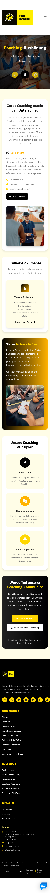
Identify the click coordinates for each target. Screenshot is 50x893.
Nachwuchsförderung (11, 774)
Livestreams (7, 813)
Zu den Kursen (17, 196)
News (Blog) (7, 809)
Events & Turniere (9, 818)
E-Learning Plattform (11, 793)
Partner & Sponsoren (11, 744)
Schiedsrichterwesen (11, 788)
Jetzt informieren (25, 618)
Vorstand (6, 721)
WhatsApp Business (11, 850)
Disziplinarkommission (11, 730)
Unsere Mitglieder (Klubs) (13, 753)
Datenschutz (6, 871)
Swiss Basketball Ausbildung (25, 627)
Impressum (19, 871)
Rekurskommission (10, 735)
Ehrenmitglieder (9, 749)
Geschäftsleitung (9, 726)
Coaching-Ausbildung (11, 783)
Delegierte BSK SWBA (11, 740)
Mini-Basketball (9, 779)
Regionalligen (8, 770)
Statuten (6, 717)
